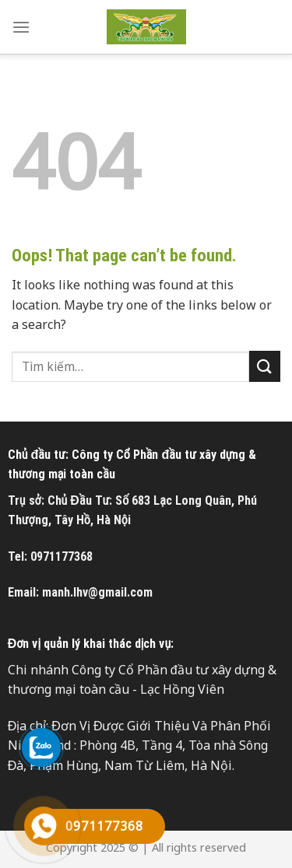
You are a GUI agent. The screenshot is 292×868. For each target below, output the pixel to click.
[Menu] (21, 27)
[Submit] (264, 366)
